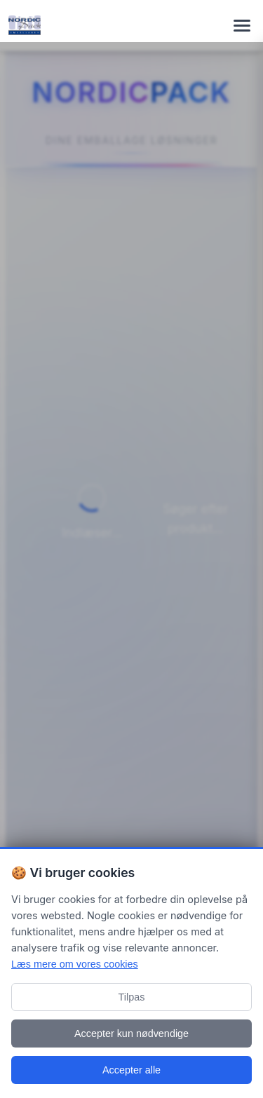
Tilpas (132, 997)
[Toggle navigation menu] (242, 25)
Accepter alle (131, 1070)
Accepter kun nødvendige (131, 1033)
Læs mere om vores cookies (74, 964)
